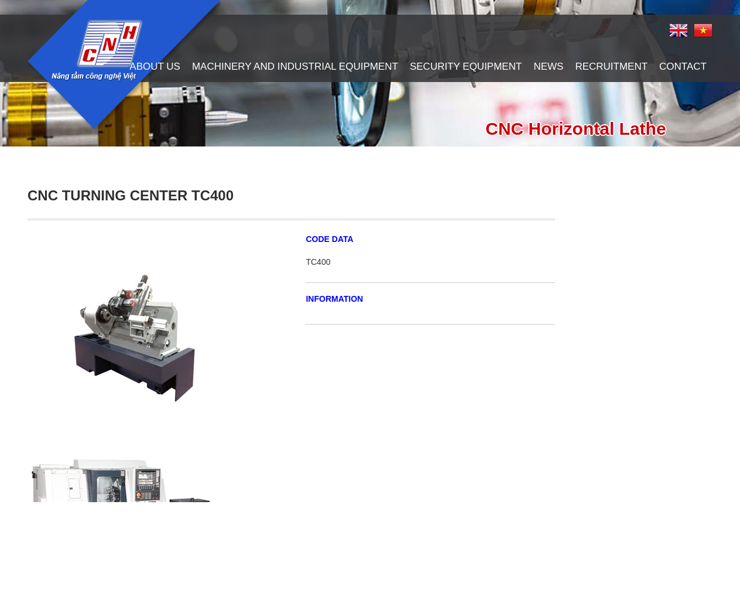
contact (683, 66)
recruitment (611, 66)
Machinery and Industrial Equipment (295, 66)
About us (154, 66)
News (548, 66)
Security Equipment (466, 66)
